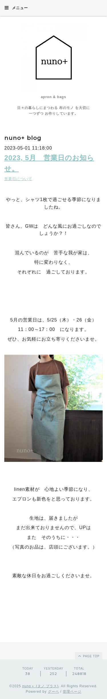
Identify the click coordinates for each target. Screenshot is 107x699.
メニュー (16, 7)
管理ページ (72, 692)
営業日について (18, 179)
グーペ (53, 692)
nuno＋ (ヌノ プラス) (40, 686)
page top (88, 656)
